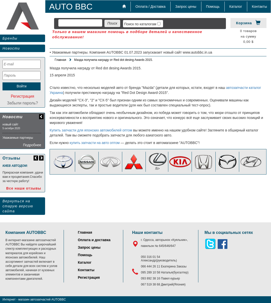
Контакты (259, 7)
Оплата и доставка (94, 240)
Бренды (10, 38)
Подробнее (32, 145)
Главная (60, 60)
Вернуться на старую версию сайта (18, 206)
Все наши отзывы (23, 188)
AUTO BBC (70, 6)
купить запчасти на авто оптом (95, 143)
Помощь (213, 7)
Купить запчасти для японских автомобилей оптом (91, 130)
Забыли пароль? (22, 103)
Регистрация (22, 96)
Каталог (235, 7)
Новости (11, 48)
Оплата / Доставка (151, 7)
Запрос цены (185, 7)
